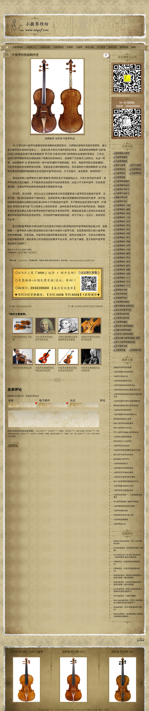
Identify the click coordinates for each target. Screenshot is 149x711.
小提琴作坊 (22, 260)
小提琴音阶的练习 (121, 463)
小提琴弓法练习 (122, 193)
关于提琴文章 (121, 346)
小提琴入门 (31, 47)
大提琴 (79, 47)
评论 (102, 400)
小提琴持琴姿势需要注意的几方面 (127, 450)
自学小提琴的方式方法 (122, 428)
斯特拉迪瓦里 (41, 193)
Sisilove (117, 614)
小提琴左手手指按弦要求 (123, 472)
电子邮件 (44, 400)
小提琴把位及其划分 (122, 446)
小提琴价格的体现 (121, 511)
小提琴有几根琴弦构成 (122, 437)
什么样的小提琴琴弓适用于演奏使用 (88, 306)
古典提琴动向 (121, 298)
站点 (73, 400)
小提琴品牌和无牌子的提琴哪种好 (127, 401)
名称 (11, 400)
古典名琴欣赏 (121, 294)
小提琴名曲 (44, 47)
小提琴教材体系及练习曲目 (124, 506)
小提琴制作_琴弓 (122, 237)
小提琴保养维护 (122, 181)
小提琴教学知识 (122, 185)
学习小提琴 (136, 165)
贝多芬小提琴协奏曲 (124, 334)
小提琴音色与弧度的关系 (123, 490)
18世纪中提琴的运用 (22, 368)
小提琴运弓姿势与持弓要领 (124, 477)
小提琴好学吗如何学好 (122, 410)
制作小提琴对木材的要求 (123, 423)
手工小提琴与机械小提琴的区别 (126, 432)
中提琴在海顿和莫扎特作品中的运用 (44, 369)
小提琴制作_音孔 (122, 229)
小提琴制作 (17, 47)
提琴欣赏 (112, 47)
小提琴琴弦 (136, 173)
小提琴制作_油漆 (122, 274)
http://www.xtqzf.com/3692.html (82, 260)
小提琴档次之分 (120, 524)
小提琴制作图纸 (122, 302)
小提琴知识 (58, 47)
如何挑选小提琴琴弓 (122, 459)
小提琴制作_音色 (122, 213)
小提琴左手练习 (122, 189)
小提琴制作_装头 (122, 262)
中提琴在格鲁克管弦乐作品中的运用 (67, 369)
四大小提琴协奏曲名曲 (125, 342)
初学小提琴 (120, 165)
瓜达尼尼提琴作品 (123, 310)
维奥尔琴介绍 (121, 197)
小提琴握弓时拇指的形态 (123, 468)
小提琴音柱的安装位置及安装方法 (127, 390)
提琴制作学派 (121, 290)
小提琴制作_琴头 (122, 258)
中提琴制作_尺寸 (122, 282)
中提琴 (70, 47)
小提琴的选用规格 (121, 519)
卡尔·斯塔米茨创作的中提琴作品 (44, 338)
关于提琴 (101, 47)
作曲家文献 (136, 350)
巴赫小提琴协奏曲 (123, 330)
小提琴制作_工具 (122, 217)
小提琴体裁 (120, 350)
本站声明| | (71, 710)
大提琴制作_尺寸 (122, 286)
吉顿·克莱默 (130, 596)
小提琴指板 (120, 177)
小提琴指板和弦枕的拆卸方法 (125, 414)
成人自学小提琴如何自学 (123, 455)
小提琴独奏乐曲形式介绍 (123, 486)
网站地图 (81, 710)
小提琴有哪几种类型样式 (123, 372)
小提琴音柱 (120, 173)
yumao (116, 589)
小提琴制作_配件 (122, 266)
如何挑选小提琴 (122, 153)
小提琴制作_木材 (122, 250)
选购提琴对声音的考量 (122, 367)
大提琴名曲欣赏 (122, 314)
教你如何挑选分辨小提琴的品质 (126, 405)
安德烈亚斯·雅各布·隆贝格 (125, 557)
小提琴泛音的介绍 (121, 376)
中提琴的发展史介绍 (23, 306)
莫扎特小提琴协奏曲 (124, 326)
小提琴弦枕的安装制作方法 (124, 385)
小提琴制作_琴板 (122, 241)
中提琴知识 (32, 252)
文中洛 (116, 596)
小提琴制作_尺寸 (122, 278)
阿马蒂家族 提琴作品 (124, 306)
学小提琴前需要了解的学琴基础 (126, 502)
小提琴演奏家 (121, 157)
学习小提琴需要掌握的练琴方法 (126, 481)
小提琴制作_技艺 (122, 221)
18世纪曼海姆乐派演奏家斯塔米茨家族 (67, 338)
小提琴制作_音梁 (122, 233)
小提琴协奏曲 (121, 322)
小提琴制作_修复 (122, 209)
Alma (116, 607)
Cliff (115, 562)
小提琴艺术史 (121, 201)
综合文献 (89, 47)
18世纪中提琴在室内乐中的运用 (90, 338)
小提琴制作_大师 (122, 205)
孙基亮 (116, 575)
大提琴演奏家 (121, 161)
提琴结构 (124, 47)
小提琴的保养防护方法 (122, 381)
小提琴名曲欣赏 (122, 318)
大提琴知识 (136, 169)
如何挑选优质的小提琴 (122, 419)
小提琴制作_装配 (122, 270)
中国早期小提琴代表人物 (123, 515)
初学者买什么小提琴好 (122, 441)
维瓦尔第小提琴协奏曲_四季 (127, 338)
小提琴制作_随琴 (122, 254)
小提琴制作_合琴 (122, 245)
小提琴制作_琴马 (122, 225)
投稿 (133, 47)
